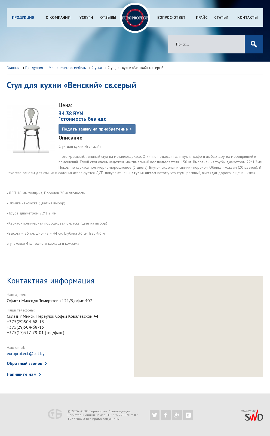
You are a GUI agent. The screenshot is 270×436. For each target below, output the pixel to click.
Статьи (221, 17)
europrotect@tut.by (25, 353)
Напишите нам (21, 374)
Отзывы (108, 17)
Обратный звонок (24, 363)
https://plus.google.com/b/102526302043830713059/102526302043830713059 (177, 415)
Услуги (86, 17)
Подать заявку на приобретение (95, 129)
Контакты (247, 17)
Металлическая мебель (67, 67)
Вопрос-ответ (171, 17)
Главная (13, 67)
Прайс (201, 17)
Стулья (96, 67)
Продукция (23, 17)
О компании (58, 17)
